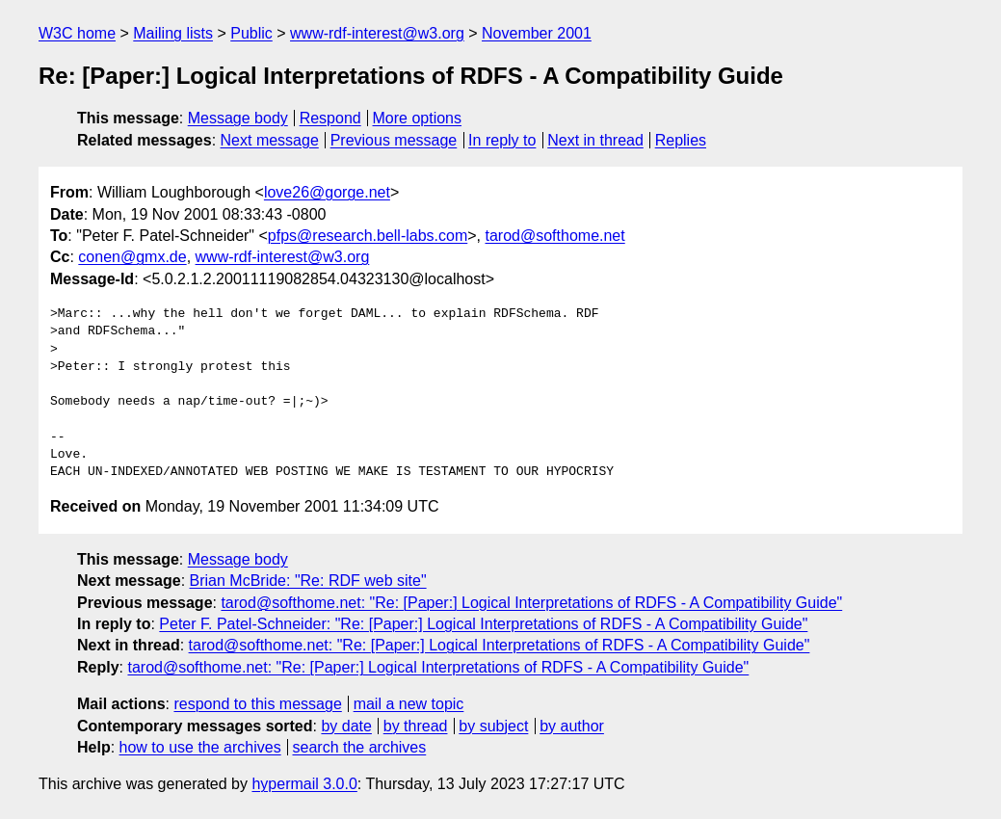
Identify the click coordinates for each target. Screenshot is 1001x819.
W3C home (77, 33)
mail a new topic (409, 704)
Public (251, 33)
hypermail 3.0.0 (303, 784)
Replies (680, 140)
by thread (415, 726)
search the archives (360, 747)
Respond (330, 118)
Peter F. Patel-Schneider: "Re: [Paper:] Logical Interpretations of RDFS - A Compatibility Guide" (483, 624)
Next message (270, 140)
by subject (493, 726)
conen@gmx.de (132, 257)
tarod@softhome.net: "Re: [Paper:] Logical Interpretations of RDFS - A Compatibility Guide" (531, 602)
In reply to (502, 140)
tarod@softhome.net (555, 235)
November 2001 (537, 33)
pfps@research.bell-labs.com (367, 235)
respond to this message (257, 704)
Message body (238, 118)
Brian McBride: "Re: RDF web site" (308, 580)
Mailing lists (173, 33)
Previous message (394, 140)
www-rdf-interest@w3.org (377, 33)
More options (417, 118)
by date (346, 726)
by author (572, 726)
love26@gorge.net (327, 192)
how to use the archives (200, 747)
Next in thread (595, 140)
